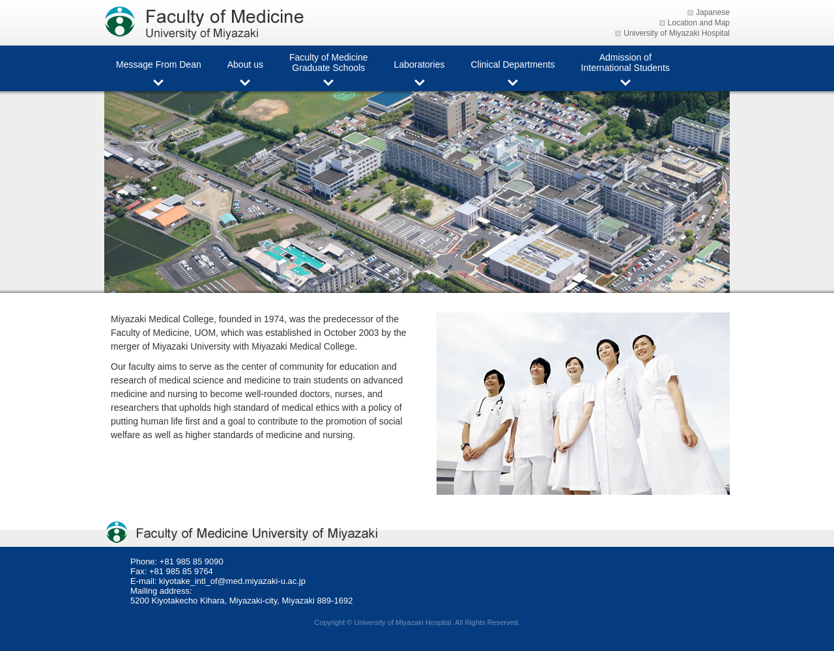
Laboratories (419, 64)
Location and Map (699, 22)
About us (245, 64)
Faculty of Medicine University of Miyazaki (208, 23)
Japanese (713, 12)
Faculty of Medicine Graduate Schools (328, 62)
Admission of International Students (625, 62)
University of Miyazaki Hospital (677, 33)
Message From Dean (158, 64)
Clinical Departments (512, 64)
